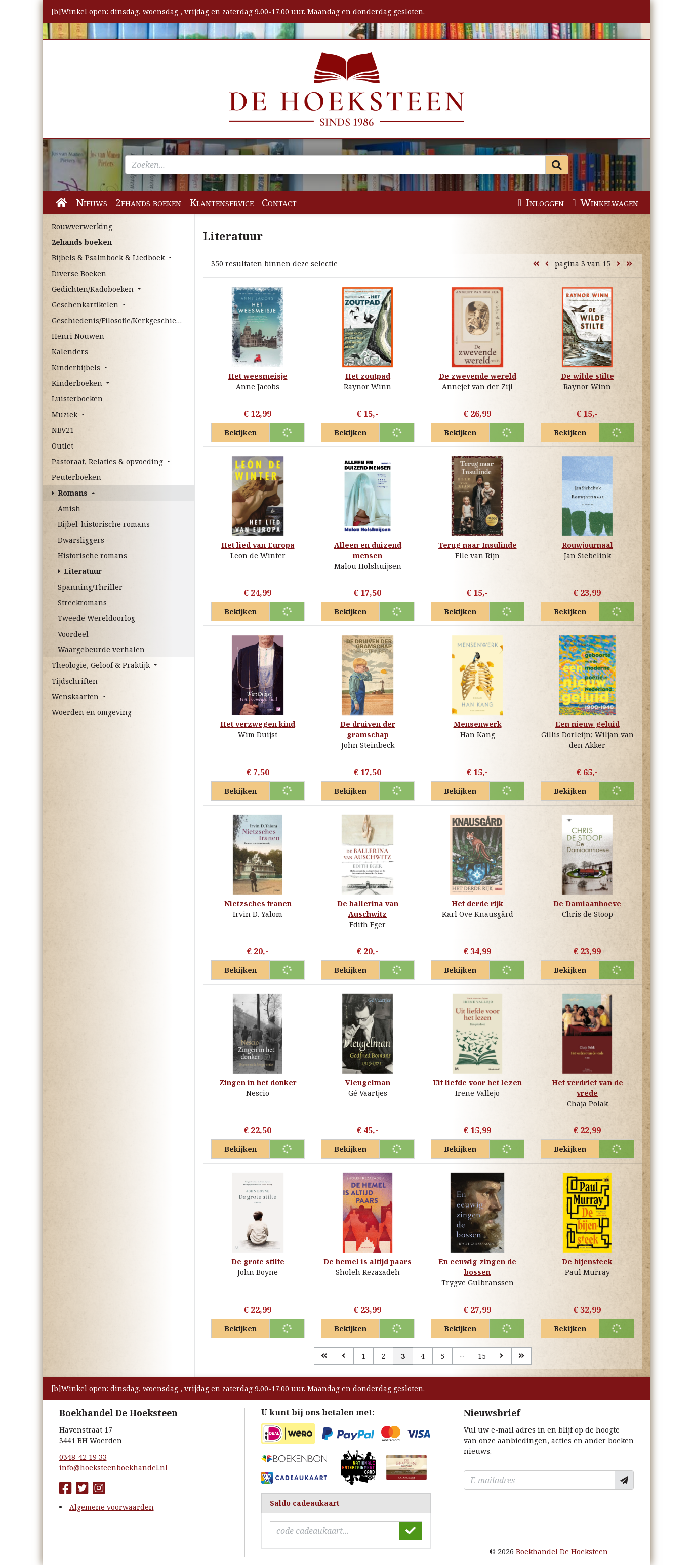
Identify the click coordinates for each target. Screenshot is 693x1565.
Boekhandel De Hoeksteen (562, 1551)
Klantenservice (221, 202)
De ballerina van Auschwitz (367, 909)
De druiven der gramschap (367, 729)
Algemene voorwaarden (111, 1507)
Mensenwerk (478, 724)
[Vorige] (344, 1356)
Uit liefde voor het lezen (477, 1082)
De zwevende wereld (477, 376)
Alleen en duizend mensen (367, 550)
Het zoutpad (367, 376)
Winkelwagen (605, 202)
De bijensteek (587, 1261)
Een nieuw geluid (587, 724)
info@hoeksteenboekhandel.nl (113, 1467)
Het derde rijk (477, 903)
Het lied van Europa (258, 545)
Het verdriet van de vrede (587, 1088)
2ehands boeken (148, 202)
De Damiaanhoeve (587, 903)
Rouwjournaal (587, 545)
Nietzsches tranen (258, 903)
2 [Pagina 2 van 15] (383, 1356)
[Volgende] (502, 1356)
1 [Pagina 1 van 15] (363, 1356)
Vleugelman (367, 1082)
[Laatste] (521, 1356)
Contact (279, 202)
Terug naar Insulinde (477, 545)
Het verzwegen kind (257, 724)
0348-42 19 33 (83, 1457)
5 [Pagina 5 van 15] (442, 1356)
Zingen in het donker (258, 1082)
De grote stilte (257, 1261)
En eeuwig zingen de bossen (477, 1267)
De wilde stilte (587, 376)
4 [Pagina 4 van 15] (423, 1356)
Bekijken (240, 432)
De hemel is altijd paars (367, 1261)
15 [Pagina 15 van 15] (482, 1356)
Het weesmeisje (258, 376)
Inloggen (541, 202)
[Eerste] (324, 1356)
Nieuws (91, 202)
